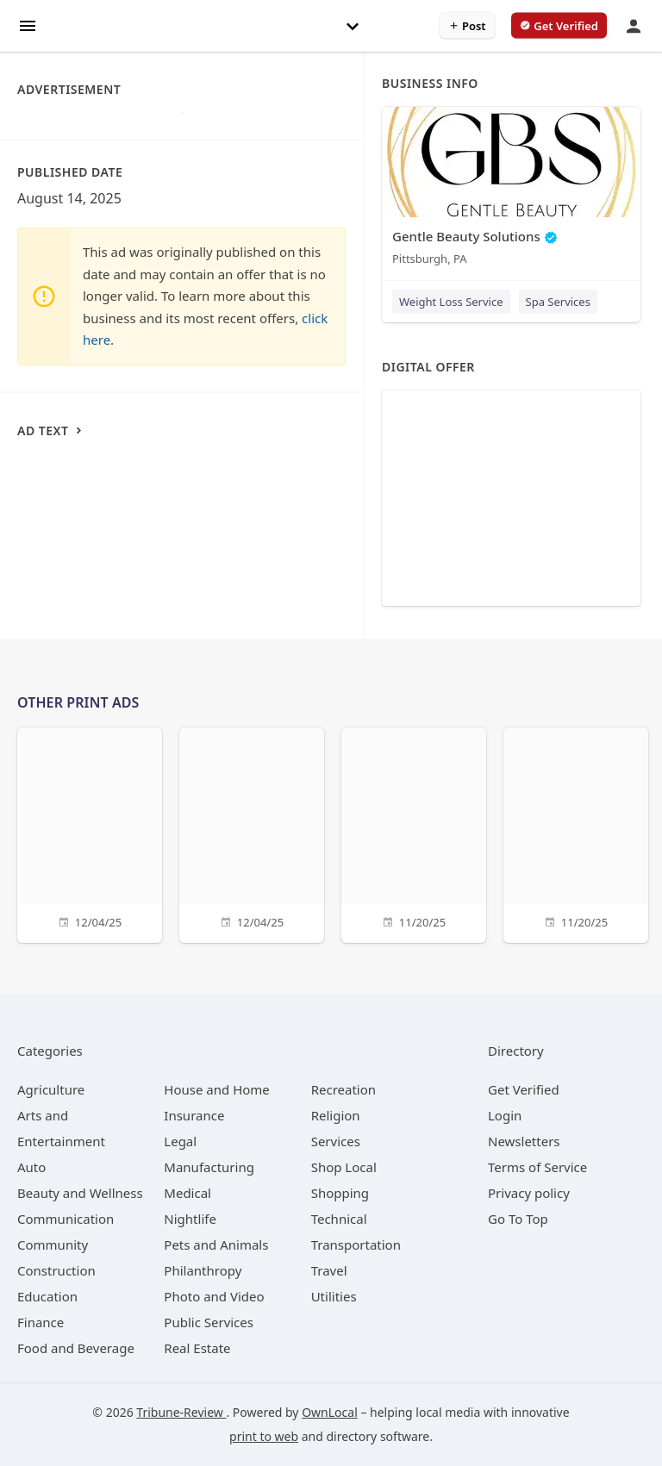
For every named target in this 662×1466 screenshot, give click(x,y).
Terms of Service (537, 1167)
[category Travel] (329, 1270)
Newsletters (524, 1141)
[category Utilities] (334, 1296)
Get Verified (523, 1089)
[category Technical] (339, 1218)
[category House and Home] (217, 1089)
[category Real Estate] (197, 1348)
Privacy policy (529, 1192)
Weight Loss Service (451, 301)
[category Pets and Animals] (216, 1244)
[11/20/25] (414, 833)
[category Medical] (187, 1192)
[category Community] (52, 1244)
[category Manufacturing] (209, 1167)
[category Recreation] (343, 1089)
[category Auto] (31, 1167)
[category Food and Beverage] (75, 1348)
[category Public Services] (208, 1322)
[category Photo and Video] (214, 1296)
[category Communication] (65, 1218)
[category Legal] (180, 1141)
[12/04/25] (90, 833)
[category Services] (335, 1141)
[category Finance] (40, 1322)
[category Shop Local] (344, 1167)
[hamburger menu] (27, 24)
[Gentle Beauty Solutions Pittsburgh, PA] (511, 190)
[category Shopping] (340, 1192)
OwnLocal (330, 1412)
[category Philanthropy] (202, 1270)
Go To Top (518, 1218)
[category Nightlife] (190, 1218)
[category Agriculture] (50, 1089)
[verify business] (559, 26)
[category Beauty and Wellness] (80, 1192)
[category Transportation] (356, 1244)
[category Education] (47, 1296)
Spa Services (558, 301)
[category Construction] (56, 1270)
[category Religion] (335, 1115)
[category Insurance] (194, 1115)
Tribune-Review (181, 1412)
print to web (263, 1436)
